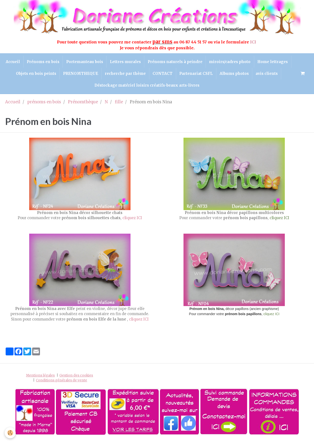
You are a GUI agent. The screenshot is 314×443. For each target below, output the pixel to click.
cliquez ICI (132, 220)
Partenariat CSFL (230, 74)
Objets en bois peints (67, 74)
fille (119, 104)
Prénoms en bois (60, 62)
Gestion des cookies (76, 378)
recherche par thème (158, 74)
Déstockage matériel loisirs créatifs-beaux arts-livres (161, 87)
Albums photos (269, 74)
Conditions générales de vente (61, 382)
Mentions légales (40, 378)
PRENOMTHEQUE (112, 74)
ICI (253, 42)
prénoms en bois (44, 104)
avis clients (90, 87)
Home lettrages (24, 74)
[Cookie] (10, 432)
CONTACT (196, 74)
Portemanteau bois (102, 62)
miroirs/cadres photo (250, 62)
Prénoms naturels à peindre (194, 62)
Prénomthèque (83, 104)
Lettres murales (144, 62)
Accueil (29, 62)
